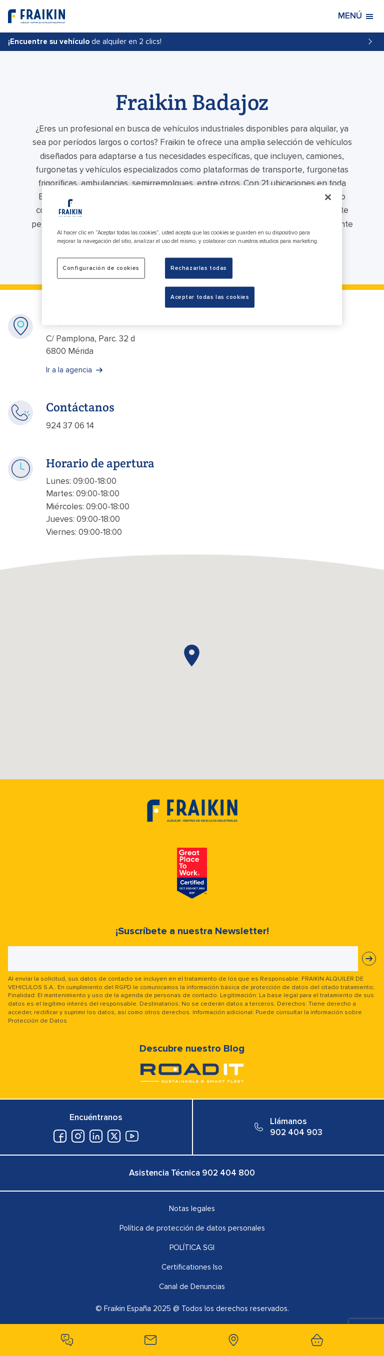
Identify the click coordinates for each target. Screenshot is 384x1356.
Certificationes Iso (192, 1267)
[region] (192, 255)
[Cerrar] (328, 197)
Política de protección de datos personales (192, 1228)
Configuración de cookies (101, 268)
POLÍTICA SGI (192, 1247)
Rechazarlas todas (198, 268)
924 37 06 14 (70, 425)
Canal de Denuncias (192, 1286)
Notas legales (192, 1208)
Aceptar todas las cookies (209, 297)
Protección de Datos (37, 1021)
